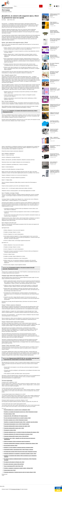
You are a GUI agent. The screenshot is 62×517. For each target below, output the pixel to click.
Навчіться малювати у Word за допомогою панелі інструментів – (17, 462)
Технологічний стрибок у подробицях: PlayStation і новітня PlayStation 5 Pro (55, 171)
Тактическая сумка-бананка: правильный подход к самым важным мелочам (54, 32)
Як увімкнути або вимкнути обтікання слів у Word (14, 482)
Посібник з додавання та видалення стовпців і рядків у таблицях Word (18, 489)
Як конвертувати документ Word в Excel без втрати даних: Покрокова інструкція (20, 472)
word (6, 495)
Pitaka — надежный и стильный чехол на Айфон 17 (55, 138)
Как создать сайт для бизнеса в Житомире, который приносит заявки (55, 97)
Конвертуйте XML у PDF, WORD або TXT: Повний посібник (15, 436)
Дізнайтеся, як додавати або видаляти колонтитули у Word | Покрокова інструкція (20, 432)
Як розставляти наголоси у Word (10, 466)
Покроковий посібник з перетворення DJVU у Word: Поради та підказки (18, 470)
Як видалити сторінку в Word (10, 451)
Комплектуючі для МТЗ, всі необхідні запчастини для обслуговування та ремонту (55, 106)
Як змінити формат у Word (9, 434)
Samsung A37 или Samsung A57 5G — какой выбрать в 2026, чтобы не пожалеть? (55, 89)
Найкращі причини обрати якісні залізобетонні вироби (55, 15)
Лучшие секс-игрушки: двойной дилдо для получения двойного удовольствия (54, 131)
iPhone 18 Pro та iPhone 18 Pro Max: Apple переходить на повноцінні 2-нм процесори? (55, 40)
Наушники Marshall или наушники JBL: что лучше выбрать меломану (55, 154)
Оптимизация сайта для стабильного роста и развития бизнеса (54, 47)
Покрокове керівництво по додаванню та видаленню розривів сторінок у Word (20, 474)
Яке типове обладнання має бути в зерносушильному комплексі (54, 65)
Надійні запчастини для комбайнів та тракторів (54, 113)
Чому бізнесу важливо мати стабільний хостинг (54, 121)
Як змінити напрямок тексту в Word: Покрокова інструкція (16, 440)
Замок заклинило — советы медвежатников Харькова (54, 23)
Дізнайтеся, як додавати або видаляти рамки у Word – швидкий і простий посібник (21, 442)
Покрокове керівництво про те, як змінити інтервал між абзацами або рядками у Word (21, 453)
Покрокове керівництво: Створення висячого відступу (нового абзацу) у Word (20, 493)
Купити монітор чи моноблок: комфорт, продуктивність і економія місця (55, 57)
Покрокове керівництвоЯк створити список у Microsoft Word (16, 457)
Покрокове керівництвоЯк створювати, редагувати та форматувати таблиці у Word (21, 464)
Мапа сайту (2, 507)
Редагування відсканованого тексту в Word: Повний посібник (16, 444)
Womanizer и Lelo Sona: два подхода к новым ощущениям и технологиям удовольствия (54, 73)
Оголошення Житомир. (15, 510)
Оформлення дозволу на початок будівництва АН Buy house (54, 80)
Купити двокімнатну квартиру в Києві (53, 162)
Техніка (4, 40)
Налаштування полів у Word (10, 491)
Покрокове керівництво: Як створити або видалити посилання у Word (18, 455)
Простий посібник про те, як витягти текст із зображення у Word (17, 430)
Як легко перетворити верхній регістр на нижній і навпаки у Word (17, 438)
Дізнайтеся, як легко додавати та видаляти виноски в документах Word (18, 468)
